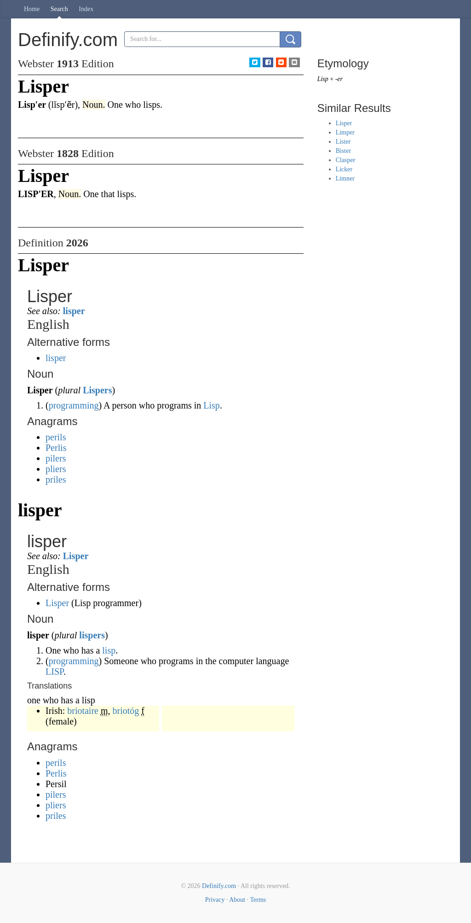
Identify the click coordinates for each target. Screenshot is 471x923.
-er (339, 79)
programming (74, 405)
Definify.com (219, 885)
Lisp (211, 405)
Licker (344, 169)
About (237, 899)
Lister (343, 141)
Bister (343, 150)
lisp (108, 650)
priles (56, 479)
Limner (345, 178)
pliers (56, 469)
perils (56, 437)
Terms (258, 899)
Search (59, 9)
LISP (54, 671)
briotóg (126, 711)
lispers (92, 635)
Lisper (76, 556)
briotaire (82, 711)
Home (32, 9)
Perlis (56, 448)
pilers (56, 458)
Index (86, 9)
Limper (345, 132)
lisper (74, 311)
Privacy (215, 899)
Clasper (346, 160)
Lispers (97, 390)
